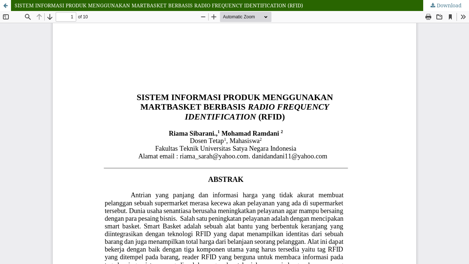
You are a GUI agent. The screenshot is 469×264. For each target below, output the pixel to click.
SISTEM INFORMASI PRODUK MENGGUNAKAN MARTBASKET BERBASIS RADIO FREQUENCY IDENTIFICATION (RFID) (159, 5)
